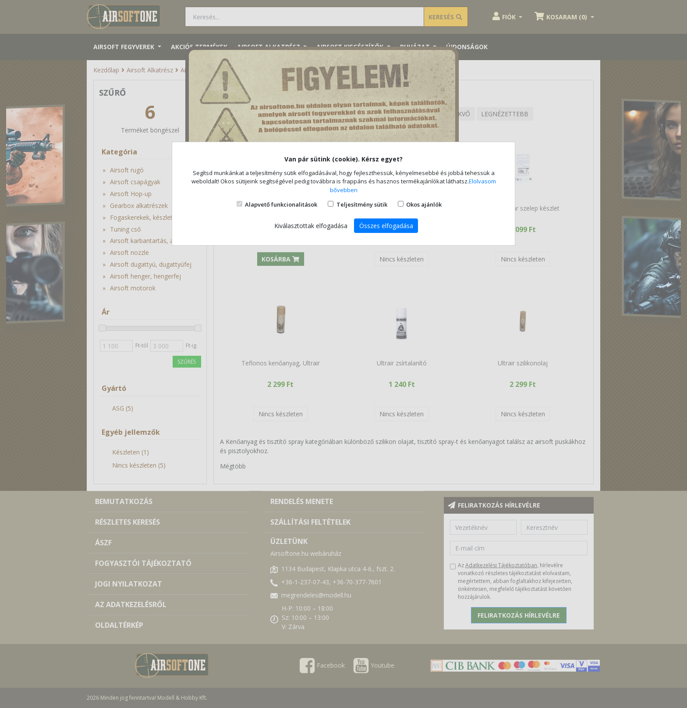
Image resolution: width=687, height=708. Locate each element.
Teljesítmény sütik (361, 204)
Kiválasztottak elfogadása (310, 226)
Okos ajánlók (424, 204)
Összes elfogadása (386, 226)
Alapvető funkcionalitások (281, 204)
